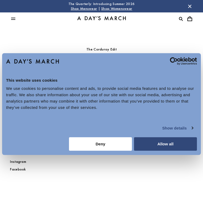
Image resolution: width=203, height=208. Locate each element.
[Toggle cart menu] (189, 18)
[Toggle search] (180, 18)
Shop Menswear (84, 8)
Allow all (165, 144)
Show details (174, 128)
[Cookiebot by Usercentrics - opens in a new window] (174, 61)
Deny (100, 144)
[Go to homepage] (101, 19)
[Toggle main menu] (13, 18)
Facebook (18, 169)
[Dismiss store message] (189, 6)
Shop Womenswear (116, 8)
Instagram (18, 161)
